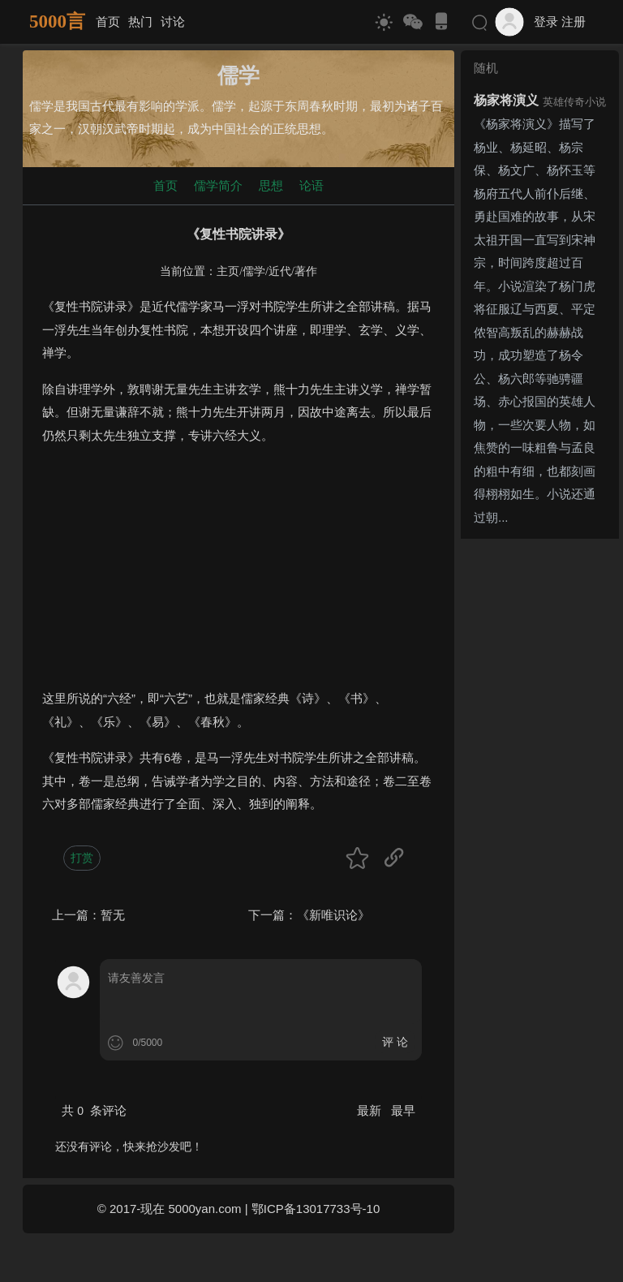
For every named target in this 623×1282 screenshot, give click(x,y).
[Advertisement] (238, 573)
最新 (371, 1110)
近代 (280, 271)
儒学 (254, 271)
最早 (403, 1110)
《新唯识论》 (333, 915)
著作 (305, 271)
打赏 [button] (82, 857)
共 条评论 (94, 1110)
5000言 (57, 21)
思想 (271, 185)
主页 (228, 271)
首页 (108, 21)
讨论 (173, 21)
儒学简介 (218, 185)
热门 (140, 21)
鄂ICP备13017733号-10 (315, 1208)
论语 (311, 185)
